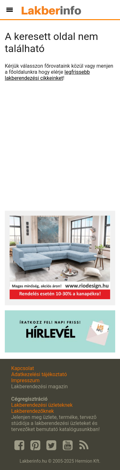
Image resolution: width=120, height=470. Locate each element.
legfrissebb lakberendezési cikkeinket (47, 75)
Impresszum (25, 380)
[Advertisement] (60, 146)
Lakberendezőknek (32, 411)
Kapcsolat (22, 368)
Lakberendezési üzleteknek (42, 405)
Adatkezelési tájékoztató (39, 374)
